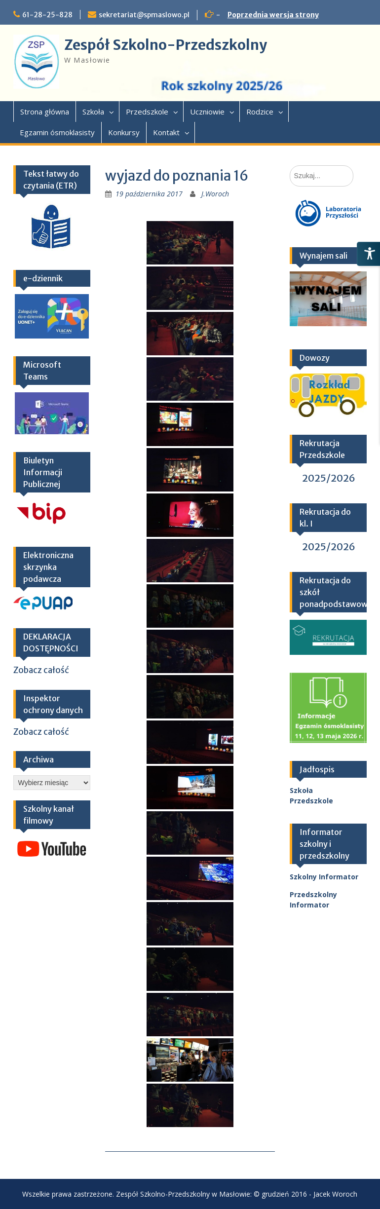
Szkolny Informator (324, 876)
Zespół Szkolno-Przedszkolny (165, 45)
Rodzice (259, 111)
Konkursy (124, 132)
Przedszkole (147, 111)
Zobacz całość (41, 670)
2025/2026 (328, 478)
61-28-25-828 (47, 14)
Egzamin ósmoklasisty (57, 132)
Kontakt (166, 132)
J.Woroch (215, 193)
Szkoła (93, 111)
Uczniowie (207, 111)
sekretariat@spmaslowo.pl (144, 14)
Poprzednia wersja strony (273, 14)
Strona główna (44, 111)
